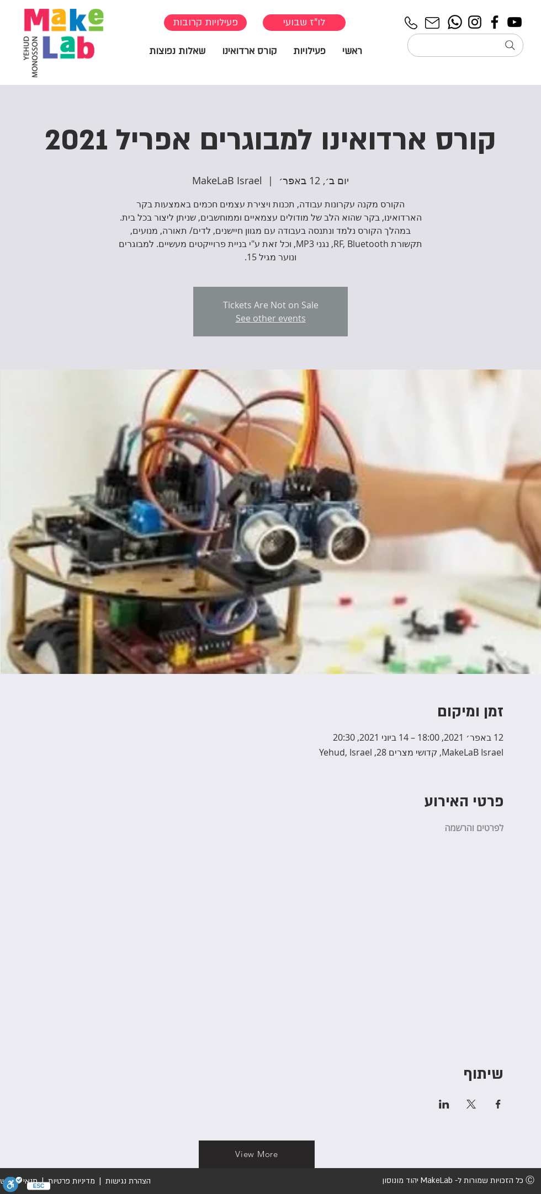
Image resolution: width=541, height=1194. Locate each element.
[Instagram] (475, 22)
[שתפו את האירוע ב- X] (471, 1104)
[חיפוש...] (465, 45)
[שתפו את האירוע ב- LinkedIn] (444, 1104)
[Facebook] (494, 22)
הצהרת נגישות (127, 1181)
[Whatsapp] (455, 22)
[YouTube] (514, 22)
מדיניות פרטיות (71, 1181)
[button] (309, 50)
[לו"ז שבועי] (304, 22)
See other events (271, 318)
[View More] (257, 1154)
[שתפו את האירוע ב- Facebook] (498, 1104)
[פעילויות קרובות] (205, 22)
